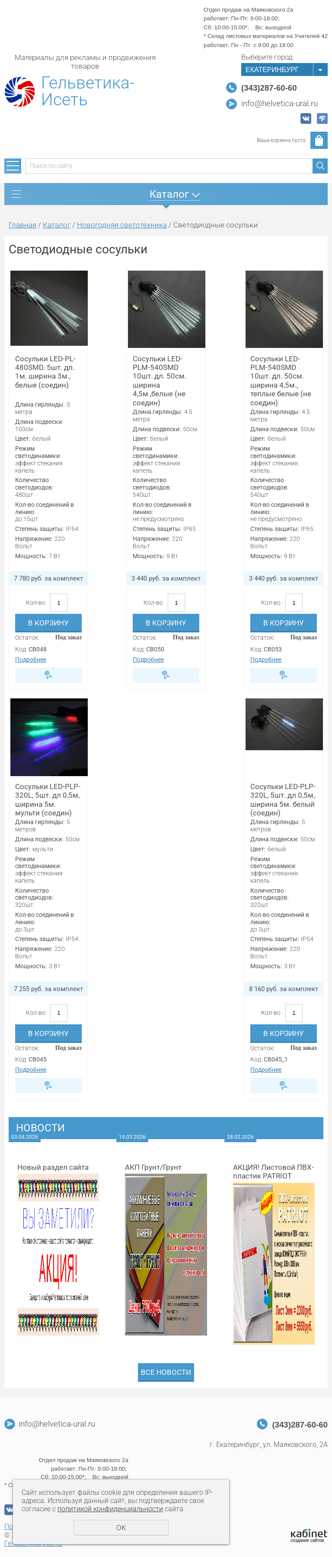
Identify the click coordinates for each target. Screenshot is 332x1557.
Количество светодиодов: (34, 484)
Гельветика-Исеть (87, 91)
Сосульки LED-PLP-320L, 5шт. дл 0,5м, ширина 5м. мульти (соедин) (47, 799)
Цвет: (22, 438)
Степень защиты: (39, 528)
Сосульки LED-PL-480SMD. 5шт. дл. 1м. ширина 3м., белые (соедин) (45, 371)
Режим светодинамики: (38, 452)
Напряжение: (33, 538)
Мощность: (31, 556)
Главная (22, 225)
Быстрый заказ (48, 675)
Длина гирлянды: (39, 404)
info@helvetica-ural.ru (279, 103)
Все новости (166, 1372)
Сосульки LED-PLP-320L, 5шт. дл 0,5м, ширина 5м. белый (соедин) (283, 799)
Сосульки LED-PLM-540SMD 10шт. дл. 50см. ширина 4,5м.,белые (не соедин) (159, 380)
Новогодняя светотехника (122, 225)
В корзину (48, 623)
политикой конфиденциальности (110, 1509)
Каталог (56, 225)
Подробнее (30, 659)
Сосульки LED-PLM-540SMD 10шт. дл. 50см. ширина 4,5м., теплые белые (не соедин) (280, 380)
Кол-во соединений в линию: (44, 508)
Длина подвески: (39, 421)
